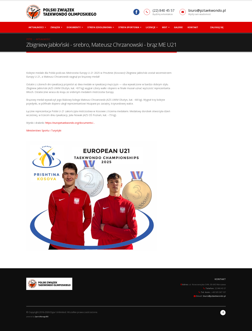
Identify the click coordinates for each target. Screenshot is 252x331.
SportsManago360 (41, 316)
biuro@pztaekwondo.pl (207, 10)
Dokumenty (74, 27)
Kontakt (193, 27)
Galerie (178, 27)
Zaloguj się (216, 27)
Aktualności (36, 27)
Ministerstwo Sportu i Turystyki (43, 130)
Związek (55, 27)
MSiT (164, 27)
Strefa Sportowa (128, 27)
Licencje (150, 27)
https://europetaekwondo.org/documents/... (70, 122)
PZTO (29, 39)
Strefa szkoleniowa (99, 27)
